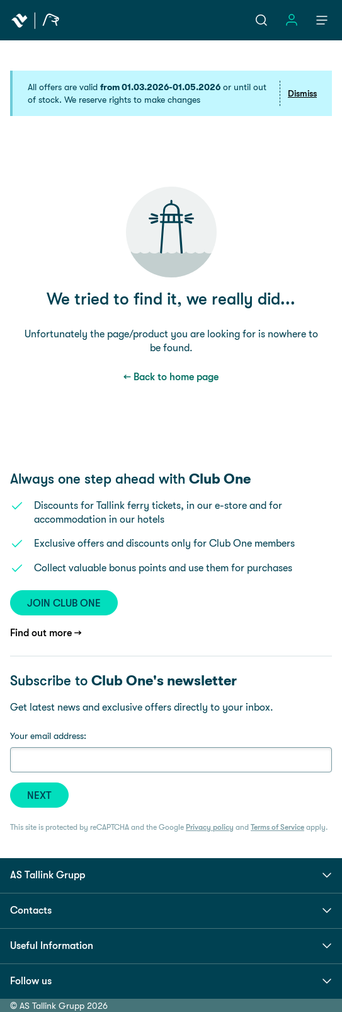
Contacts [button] (171, 910)
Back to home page (176, 377)
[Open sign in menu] (291, 20)
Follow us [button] (171, 981)
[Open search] (261, 20)
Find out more (41, 633)
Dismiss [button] (302, 93)
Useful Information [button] (171, 946)
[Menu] (322, 20)
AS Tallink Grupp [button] (171, 875)
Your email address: (48, 736)
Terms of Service (277, 827)
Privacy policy (210, 827)
